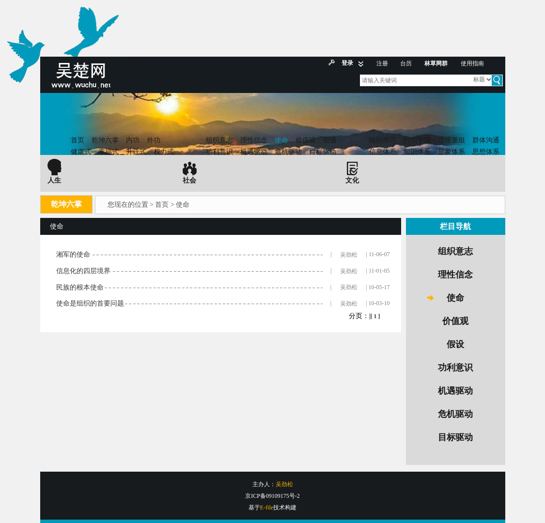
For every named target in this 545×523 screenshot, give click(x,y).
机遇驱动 (253, 151)
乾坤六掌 (105, 140)
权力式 (164, 151)
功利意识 (219, 151)
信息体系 (382, 151)
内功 (133, 140)
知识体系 (417, 151)
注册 (382, 63)
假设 (330, 140)
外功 (153, 140)
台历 (406, 63)
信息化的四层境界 (83, 271)
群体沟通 (485, 140)
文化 (352, 180)
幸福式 (108, 151)
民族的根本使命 (80, 287)
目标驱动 (322, 151)
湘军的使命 (73, 254)
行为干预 (417, 140)
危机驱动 (288, 151)
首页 (77, 140)
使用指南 (472, 63)
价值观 (306, 140)
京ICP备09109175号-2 (272, 495)
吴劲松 (349, 254)
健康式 (81, 151)
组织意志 (219, 140)
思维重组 (451, 140)
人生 (54, 180)
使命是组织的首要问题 (90, 303)
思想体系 (485, 151)
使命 (281, 140)
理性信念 (253, 140)
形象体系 (451, 151)
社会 (189, 180)
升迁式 (136, 151)
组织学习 (382, 140)
